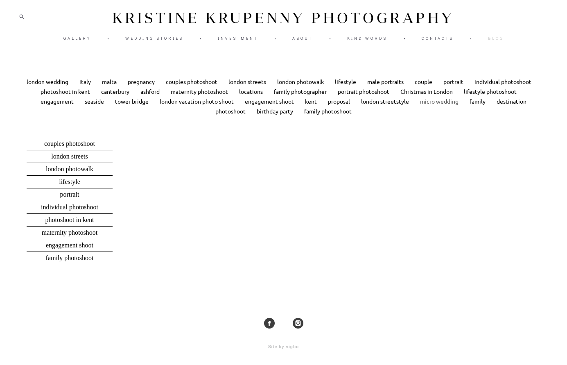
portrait (454, 88)
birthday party (275, 117)
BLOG (496, 41)
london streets (247, 88)
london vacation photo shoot (197, 107)
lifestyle (346, 88)
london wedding (48, 88)
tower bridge (132, 107)
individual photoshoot (502, 88)
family (478, 107)
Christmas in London (427, 98)
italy (85, 88)
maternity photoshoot (200, 98)
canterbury (116, 98)
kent (311, 107)
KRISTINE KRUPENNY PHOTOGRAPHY (283, 21)
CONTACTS (438, 41)
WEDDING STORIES (154, 41)
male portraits (386, 88)
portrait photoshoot (364, 98)
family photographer (301, 98)
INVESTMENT (238, 41)
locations (251, 98)
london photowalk (301, 88)
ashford (150, 98)
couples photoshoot (192, 88)
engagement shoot (270, 107)
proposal (339, 107)
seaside (95, 107)
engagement (58, 107)
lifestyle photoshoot (490, 98)
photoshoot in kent (66, 98)
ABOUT (302, 41)
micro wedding (440, 107)
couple (424, 88)
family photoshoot (328, 117)
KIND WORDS (367, 41)
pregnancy (142, 88)
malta (110, 88)
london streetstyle (385, 107)
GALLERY (77, 41)
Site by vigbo (283, 346)
